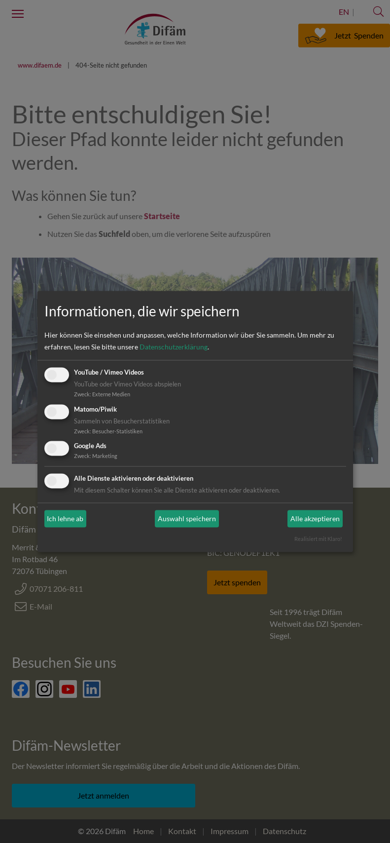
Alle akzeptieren (315, 518)
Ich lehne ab (65, 518)
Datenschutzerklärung (174, 347)
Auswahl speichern (187, 518)
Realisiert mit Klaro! (318, 539)
